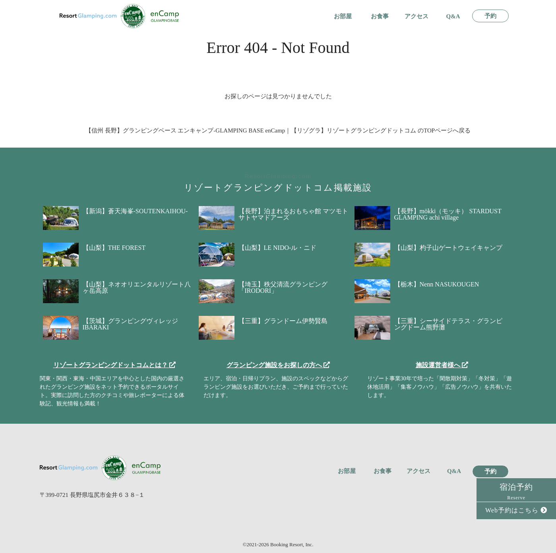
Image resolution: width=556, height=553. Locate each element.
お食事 (380, 16)
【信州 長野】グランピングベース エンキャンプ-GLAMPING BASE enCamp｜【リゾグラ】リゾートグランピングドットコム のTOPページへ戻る (278, 130)
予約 (490, 16)
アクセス (416, 16)
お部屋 (343, 16)
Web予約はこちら (516, 510)
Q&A (453, 16)
